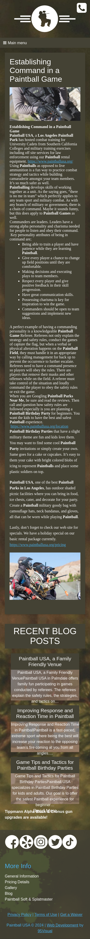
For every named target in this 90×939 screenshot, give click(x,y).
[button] (45, 43)
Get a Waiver (71, 915)
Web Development (62, 925)
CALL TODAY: (82, 8)
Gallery (11, 888)
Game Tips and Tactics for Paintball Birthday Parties (45, 765)
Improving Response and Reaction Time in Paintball (45, 713)
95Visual (45, 931)
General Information (22, 876)
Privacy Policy (19, 915)
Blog (8, 893)
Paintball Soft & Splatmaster (29, 899)
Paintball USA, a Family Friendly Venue (45, 661)
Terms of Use (46, 915)
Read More (45, 810)
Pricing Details (17, 882)
